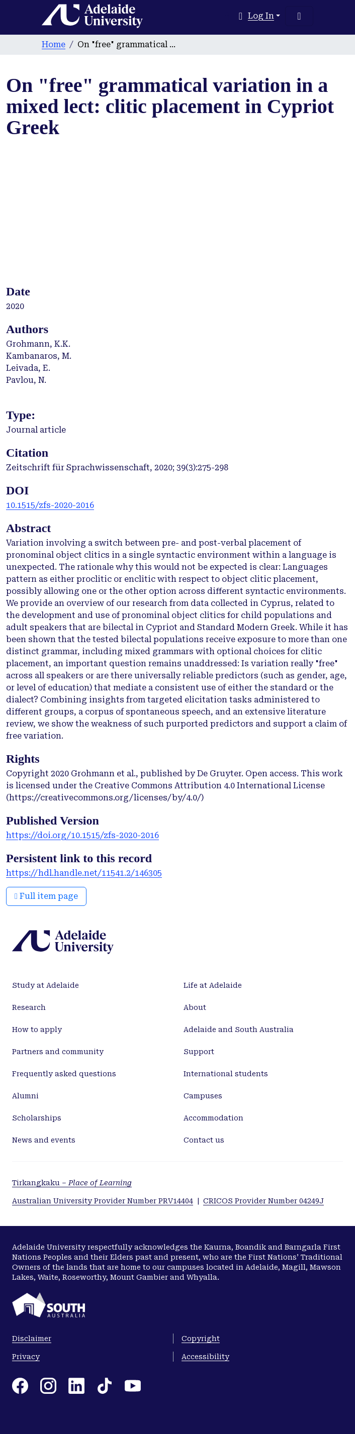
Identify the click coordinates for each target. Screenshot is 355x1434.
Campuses (203, 1096)
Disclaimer (31, 1339)
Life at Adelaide (213, 985)
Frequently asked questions (64, 1074)
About (195, 1007)
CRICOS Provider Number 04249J (263, 1201)
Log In (261, 16)
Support (199, 1052)
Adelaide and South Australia (239, 1030)
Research (29, 1007)
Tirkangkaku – (72, 1183)
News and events (43, 1140)
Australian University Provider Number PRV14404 (102, 1201)
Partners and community (58, 1052)
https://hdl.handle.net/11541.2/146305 (84, 873)
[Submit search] (228, 16)
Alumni (25, 1096)
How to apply (37, 1030)
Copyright (201, 1339)
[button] (240, 16)
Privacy (26, 1357)
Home (53, 44)
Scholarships (36, 1118)
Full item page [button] (46, 896)
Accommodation (213, 1118)
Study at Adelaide (45, 985)
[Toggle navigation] (299, 16)
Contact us (204, 1140)
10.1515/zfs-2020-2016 (50, 505)
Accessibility (205, 1357)
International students (226, 1074)
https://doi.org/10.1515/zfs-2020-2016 (82, 835)
